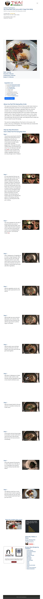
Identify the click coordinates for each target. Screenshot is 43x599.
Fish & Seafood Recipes (31, 551)
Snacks (28, 563)
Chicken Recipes (30, 550)
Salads (28, 561)
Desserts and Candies (31, 565)
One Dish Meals (30, 560)
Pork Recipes (29, 552)
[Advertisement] (21, 30)
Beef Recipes (29, 554)
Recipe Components (31, 568)
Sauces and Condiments (31, 567)
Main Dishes (29, 557)
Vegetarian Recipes (30, 555)
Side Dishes (29, 558)
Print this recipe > (9, 98)
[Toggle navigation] (37, 3)
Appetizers (29, 556)
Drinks (28, 566)
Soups (28, 562)
